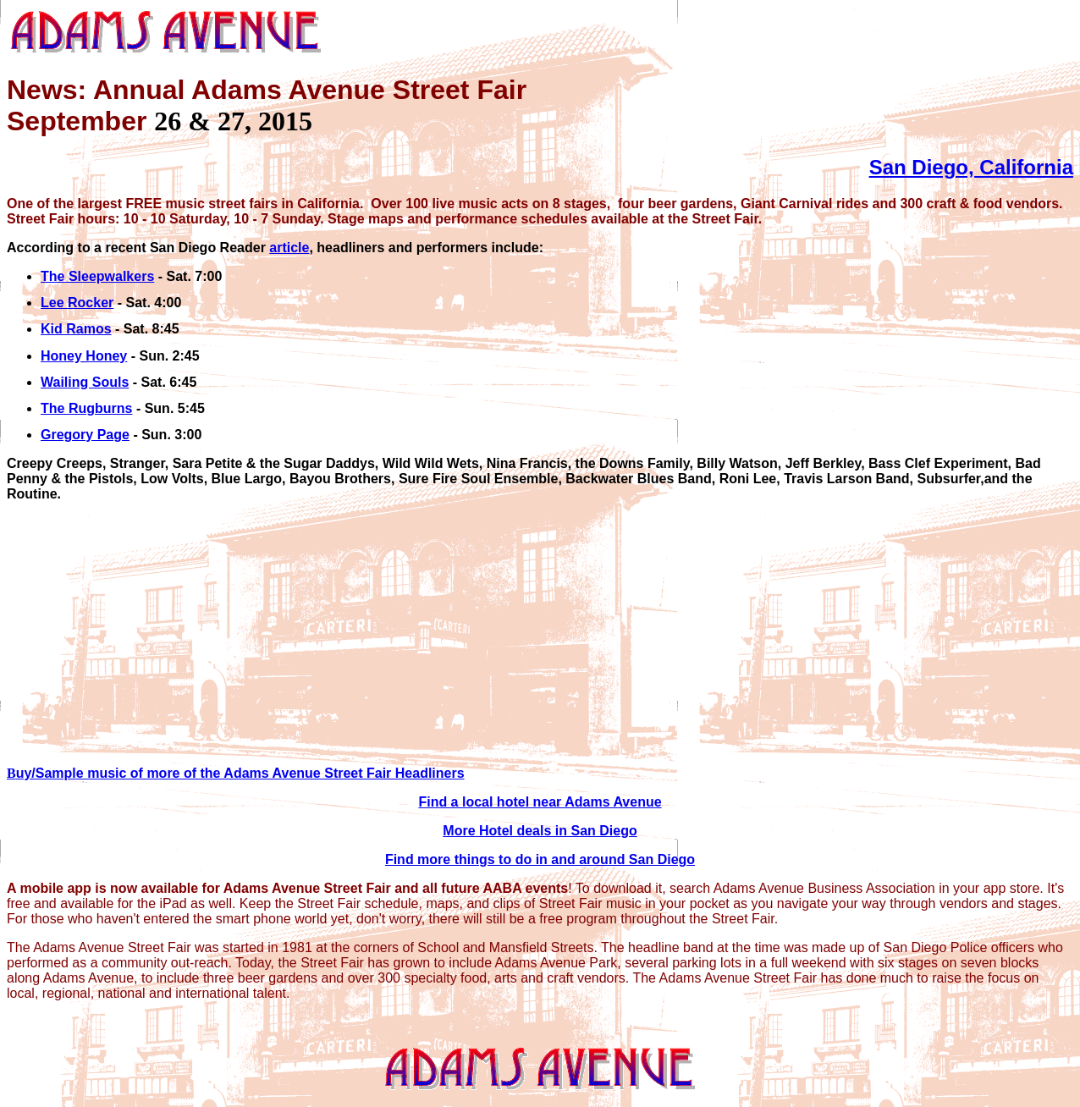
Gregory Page (85, 434)
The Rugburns (86, 408)
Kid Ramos (76, 329)
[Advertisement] (514, 633)
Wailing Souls (85, 382)
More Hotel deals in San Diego (539, 830)
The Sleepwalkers (97, 276)
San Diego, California (971, 167)
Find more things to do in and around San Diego (540, 859)
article (289, 247)
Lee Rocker (77, 302)
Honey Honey (84, 356)
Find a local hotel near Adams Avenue (539, 802)
